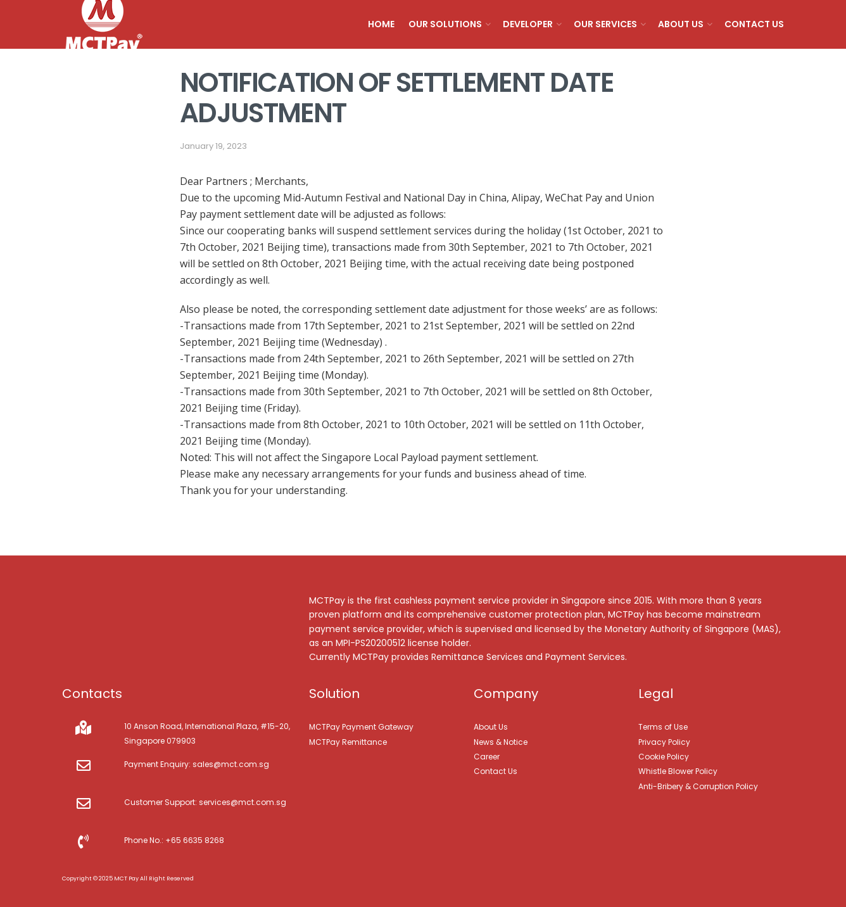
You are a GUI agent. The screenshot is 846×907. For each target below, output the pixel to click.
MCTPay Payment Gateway (361, 726)
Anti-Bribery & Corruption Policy (698, 786)
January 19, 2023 (213, 146)
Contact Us (754, 24)
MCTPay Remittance (348, 742)
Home (381, 24)
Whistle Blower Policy (677, 771)
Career (487, 756)
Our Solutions (445, 24)
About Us (681, 24)
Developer (528, 24)
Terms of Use (663, 726)
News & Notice (500, 742)
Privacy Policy (664, 742)
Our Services (605, 24)
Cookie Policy (663, 756)
